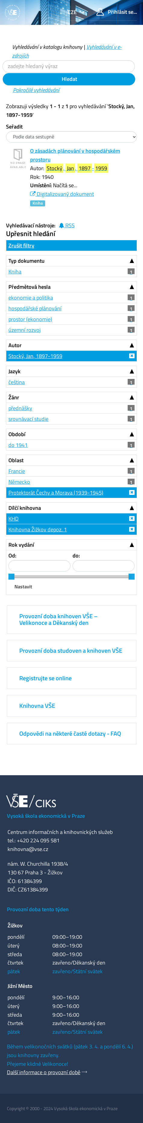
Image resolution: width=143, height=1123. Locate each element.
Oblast (15, 460)
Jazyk (14, 371)
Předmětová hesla (29, 287)
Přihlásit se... (116, 12)
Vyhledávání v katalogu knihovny (47, 47)
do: (76, 555)
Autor (15, 345)
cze (73, 12)
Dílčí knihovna (24, 508)
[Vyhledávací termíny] (68, 66)
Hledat (69, 79)
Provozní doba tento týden (38, 909)
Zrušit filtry (21, 245)
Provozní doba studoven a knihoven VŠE (70, 650)
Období (16, 434)
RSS (67, 225)
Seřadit (14, 127)
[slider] (11, 577)
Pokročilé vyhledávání (36, 90)
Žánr (13, 397)
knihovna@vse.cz (28, 849)
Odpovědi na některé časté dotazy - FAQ (70, 733)
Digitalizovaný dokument (62, 194)
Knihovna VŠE (37, 705)
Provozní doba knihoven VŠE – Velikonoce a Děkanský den (58, 619)
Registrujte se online (45, 678)
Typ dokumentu (26, 261)
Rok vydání (21, 545)
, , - (76, 168)
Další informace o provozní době (43, 1072)
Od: (12, 555)
